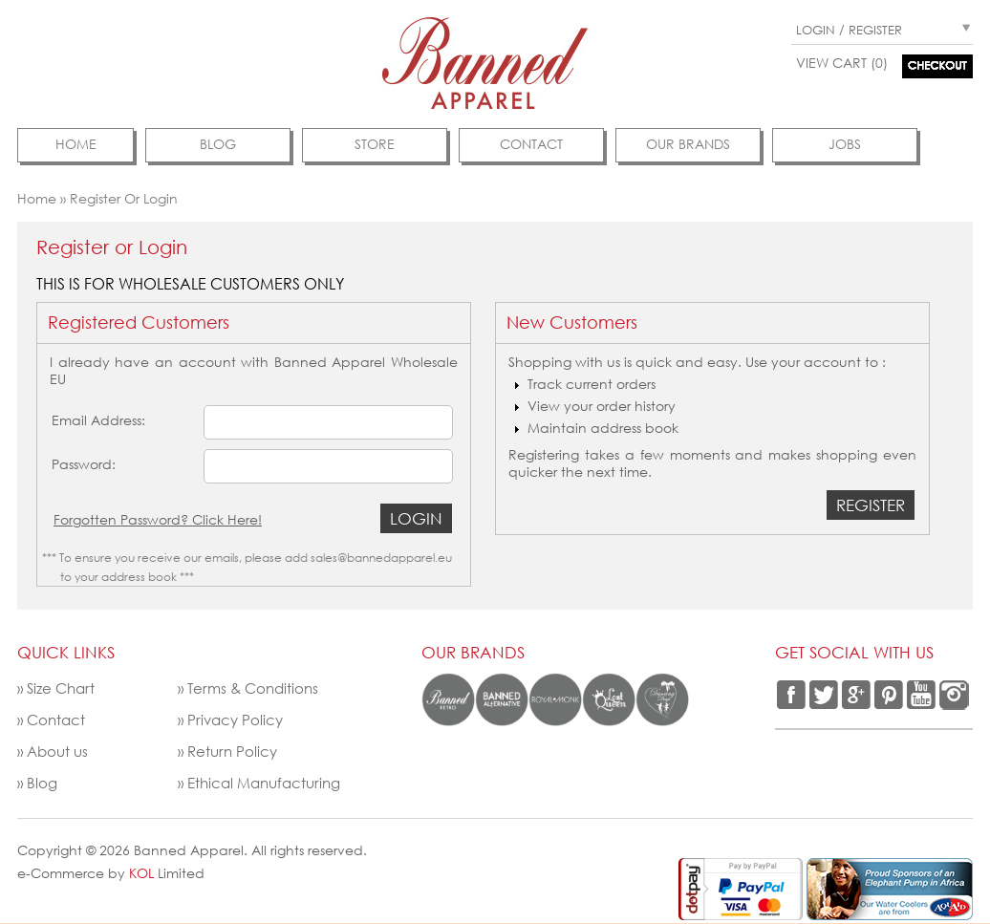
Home (76, 144)
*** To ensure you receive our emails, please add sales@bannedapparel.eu (247, 557)
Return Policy (232, 751)
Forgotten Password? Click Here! (158, 519)
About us (57, 751)
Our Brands (688, 144)
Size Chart (61, 688)
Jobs (845, 144)
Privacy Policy (235, 719)
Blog (218, 144)
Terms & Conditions (252, 688)
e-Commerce (60, 873)
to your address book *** (127, 576)
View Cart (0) (842, 62)
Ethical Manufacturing (263, 782)
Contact (56, 719)
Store (375, 144)
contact (531, 144)
